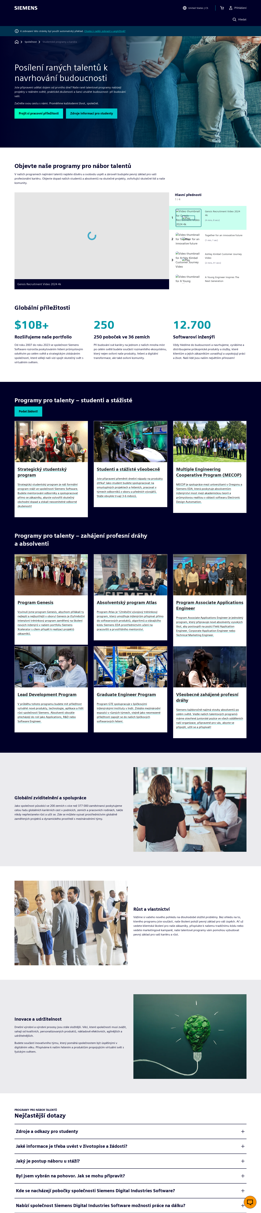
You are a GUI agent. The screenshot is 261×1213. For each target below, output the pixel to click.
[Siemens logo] (25, 8)
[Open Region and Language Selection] (195, 8)
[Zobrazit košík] (222, 8)
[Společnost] (31, 42)
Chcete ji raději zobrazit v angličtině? (104, 31)
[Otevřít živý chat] (250, 1202)
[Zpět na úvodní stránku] (16, 42)
